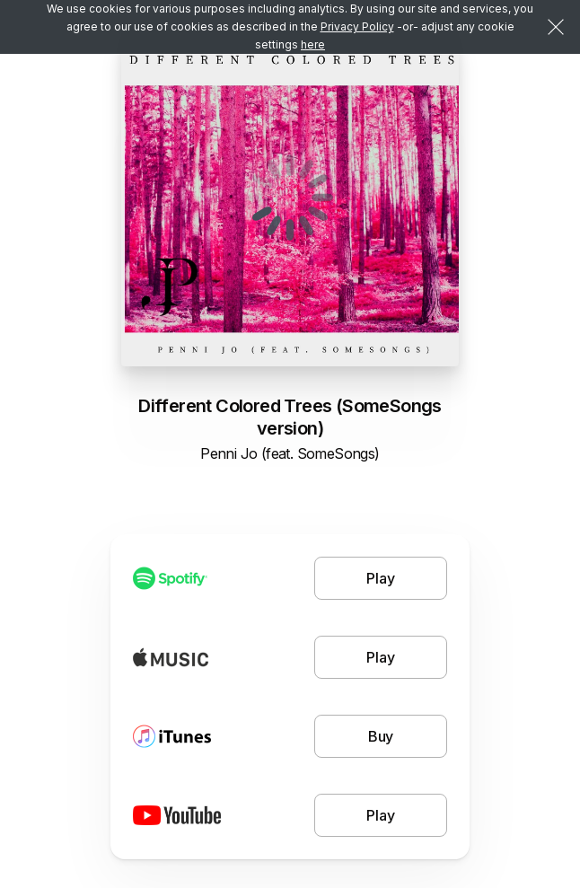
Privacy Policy (357, 26)
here (313, 44)
